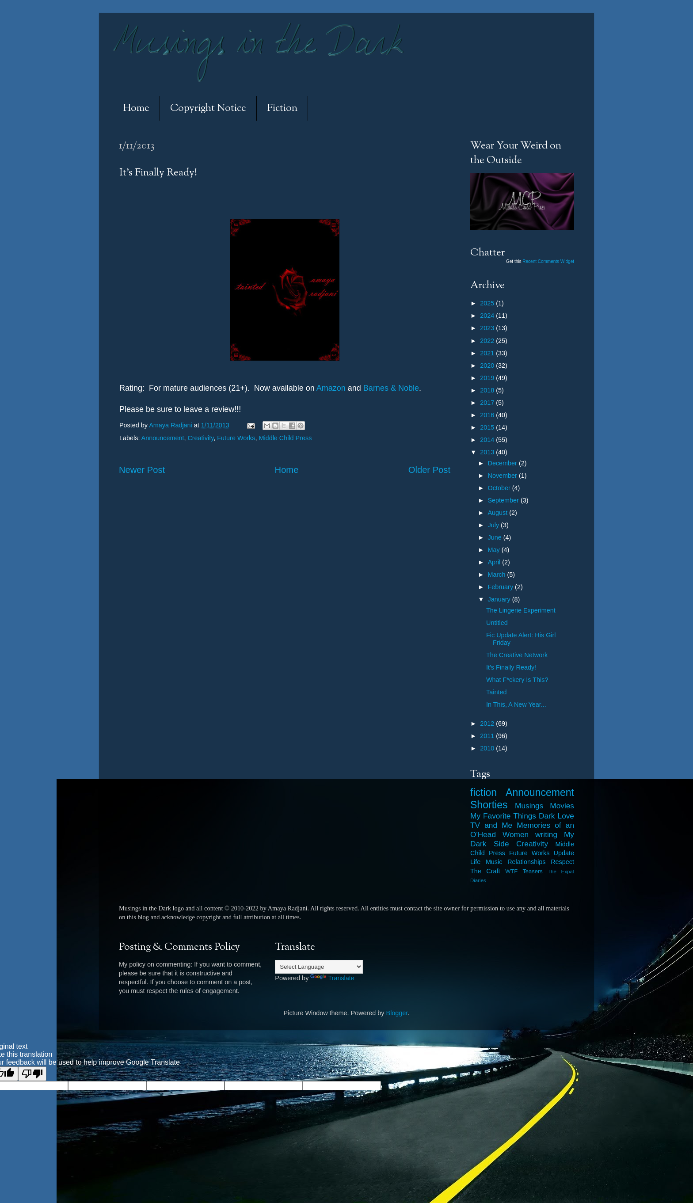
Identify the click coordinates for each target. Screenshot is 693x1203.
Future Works (236, 438)
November (503, 475)
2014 (488, 439)
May (495, 549)
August (499, 512)
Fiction (282, 108)
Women (516, 834)
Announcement (162, 438)
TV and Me (491, 825)
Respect (562, 861)
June (495, 537)
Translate (332, 978)
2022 (488, 340)
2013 (488, 452)
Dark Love (556, 815)
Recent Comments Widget (548, 261)
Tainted (496, 692)
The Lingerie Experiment (521, 610)
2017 (488, 402)
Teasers (532, 871)
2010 (488, 748)
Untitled (497, 622)
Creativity (200, 438)
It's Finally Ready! (511, 667)
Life (475, 861)
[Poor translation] (32, 1073)
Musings (529, 805)
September (504, 500)
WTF (511, 871)
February (501, 586)
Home (136, 108)
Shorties (489, 805)
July (494, 525)
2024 (488, 315)
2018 (488, 390)
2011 (488, 735)
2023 (488, 327)
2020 (488, 365)
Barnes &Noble (391, 388)
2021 (488, 353)
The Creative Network (517, 655)
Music (494, 861)
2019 (488, 377)
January (500, 599)
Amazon (331, 388)
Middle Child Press (285, 438)
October (500, 487)
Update (564, 853)
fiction (483, 792)
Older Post (429, 470)
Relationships (526, 861)
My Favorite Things (503, 815)
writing (546, 834)
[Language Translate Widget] (319, 967)
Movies (562, 805)
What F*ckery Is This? (517, 679)
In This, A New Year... (516, 704)
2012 (488, 723)
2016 (488, 415)
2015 (488, 427)
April (495, 562)
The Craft (485, 871)
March (497, 574)
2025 (488, 303)
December (503, 463)
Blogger (397, 1012)
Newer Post (142, 470)
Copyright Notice (208, 108)
